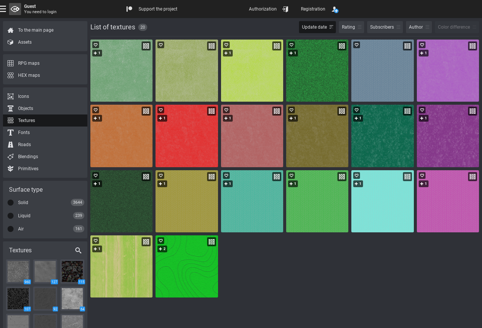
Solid (23, 202)
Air (21, 229)
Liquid (24, 216)
